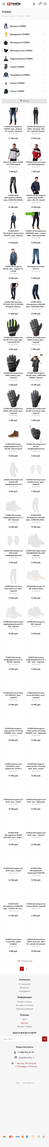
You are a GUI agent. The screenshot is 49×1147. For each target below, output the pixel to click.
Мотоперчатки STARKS (21, 50)
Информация (24, 997)
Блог (24, 1019)
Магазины (24, 987)
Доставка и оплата (24, 1005)
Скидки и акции (24, 1001)
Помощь (24, 1014)
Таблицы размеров (24, 1009)
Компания (24, 979)
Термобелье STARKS (20, 75)
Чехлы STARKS (17, 91)
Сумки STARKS (17, 66)
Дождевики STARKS (19, 34)
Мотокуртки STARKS (20, 42)
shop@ (22, 1057)
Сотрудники (24, 991)
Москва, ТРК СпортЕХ (26, 1063)
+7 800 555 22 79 (26, 1052)
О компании (24, 984)
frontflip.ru (29, 1057)
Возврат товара (24, 1026)
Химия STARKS (17, 83)
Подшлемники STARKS (21, 58)
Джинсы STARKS (18, 26)
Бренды (24, 1023)
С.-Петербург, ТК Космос (27, 1066)
